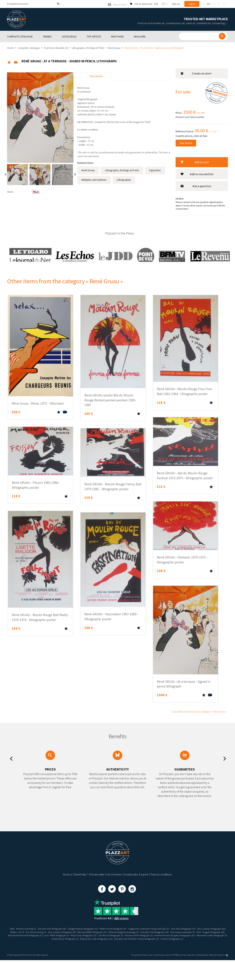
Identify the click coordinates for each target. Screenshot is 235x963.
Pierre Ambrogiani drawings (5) (170, 932)
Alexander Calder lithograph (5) (81, 938)
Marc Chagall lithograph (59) (53, 935)
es (223, 4)
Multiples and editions (94, 179)
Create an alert (196, 73)
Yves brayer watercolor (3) (23, 935)
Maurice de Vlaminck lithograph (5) (88, 935)
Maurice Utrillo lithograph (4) (211, 935)
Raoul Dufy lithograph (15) (152, 935)
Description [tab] (96, 76)
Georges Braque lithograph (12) (95, 928)
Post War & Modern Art (56, 47)
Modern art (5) (56, 932)
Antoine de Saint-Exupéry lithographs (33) (41, 938)
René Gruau (114, 47)
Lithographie (124, 179)
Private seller (97, 874)
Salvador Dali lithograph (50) (61, 928)
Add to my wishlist (197, 174)
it (219, 4)
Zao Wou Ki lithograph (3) (181, 935)
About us (67, 874)
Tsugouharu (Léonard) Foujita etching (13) (167, 928)
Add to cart (194, 162)
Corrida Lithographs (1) (117, 941)
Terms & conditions (161, 874)
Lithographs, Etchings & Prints (88, 47)
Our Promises (114, 874)
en (208, 4)
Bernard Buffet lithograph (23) (137, 932)
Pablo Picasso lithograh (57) (129, 928)
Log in (192, 4)
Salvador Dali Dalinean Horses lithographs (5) (191, 938)
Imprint (144, 874)
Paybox (205, 957)
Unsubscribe (131, 874)
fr (203, 4)
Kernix (224, 957)
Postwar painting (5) (34, 928)
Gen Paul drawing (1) (76, 932)
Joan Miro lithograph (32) (205, 928)
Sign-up (176, 4)
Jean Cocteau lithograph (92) (31, 932)
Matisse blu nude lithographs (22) (148, 938)
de (214, 4)
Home (10, 47)
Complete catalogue (29, 47)
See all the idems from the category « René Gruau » (199, 711)
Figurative (155, 170)
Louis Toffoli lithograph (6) (122, 935)
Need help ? (81, 874)
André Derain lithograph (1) (114, 938)
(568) (19, 928)
